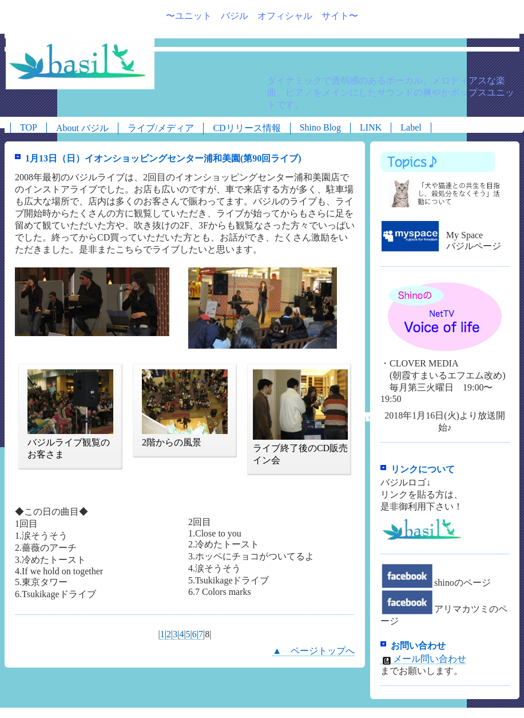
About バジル (82, 128)
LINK (371, 127)
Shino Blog (320, 127)
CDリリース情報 (246, 128)
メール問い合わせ (423, 659)
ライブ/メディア (161, 128)
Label (410, 127)
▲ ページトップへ (313, 651)
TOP (28, 127)
